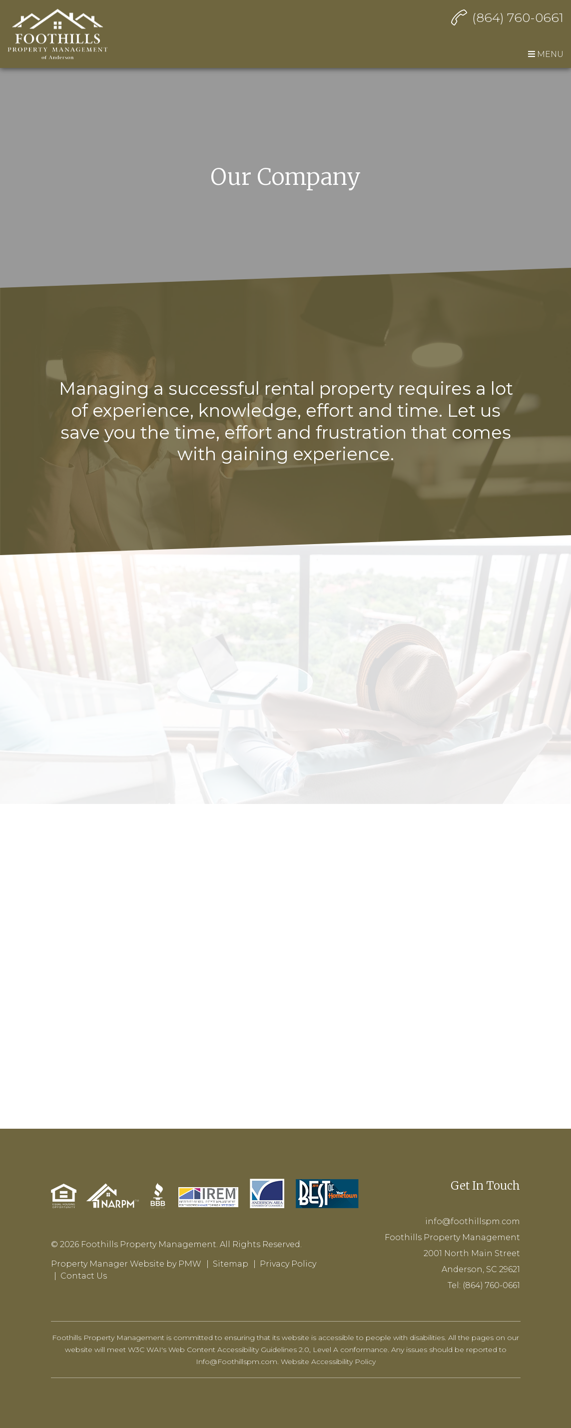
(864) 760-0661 (518, 17)
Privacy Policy (288, 1264)
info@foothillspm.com (472, 1221)
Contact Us (83, 1276)
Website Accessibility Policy (328, 1361)
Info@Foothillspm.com (236, 1361)
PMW (189, 1264)
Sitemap (230, 1264)
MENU (546, 54)
